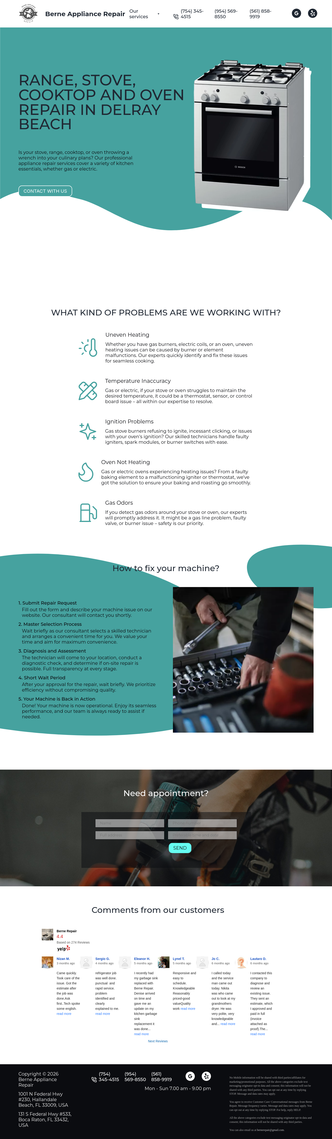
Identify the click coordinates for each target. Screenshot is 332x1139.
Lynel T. (179, 959)
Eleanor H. (142, 959)
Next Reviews (158, 1041)
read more (64, 1014)
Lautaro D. (258, 959)
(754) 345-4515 (192, 13)
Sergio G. (102, 959)
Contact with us (45, 191)
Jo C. (215, 959)
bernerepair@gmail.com (270, 1130)
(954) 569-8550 (225, 13)
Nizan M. (63, 959)
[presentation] (130, 852)
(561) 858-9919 (261, 13)
